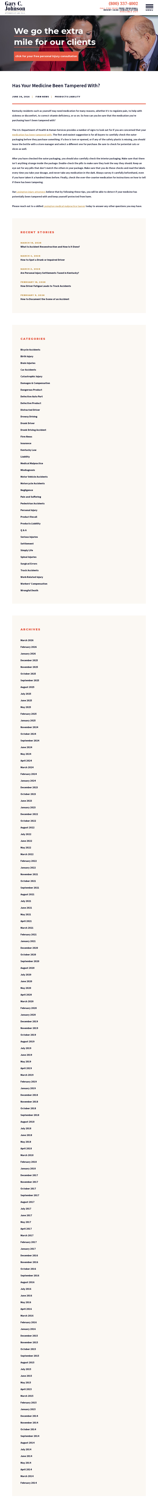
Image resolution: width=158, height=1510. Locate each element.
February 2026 (29, 646)
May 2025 (26, 707)
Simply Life (27, 550)
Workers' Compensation (34, 583)
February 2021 (29, 934)
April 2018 (26, 1148)
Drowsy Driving (29, 416)
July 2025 (26, 693)
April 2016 (26, 1309)
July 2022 (26, 834)
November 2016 (29, 1262)
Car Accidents (28, 369)
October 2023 (28, 794)
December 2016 (29, 1255)
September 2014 (30, 1436)
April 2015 (26, 1389)
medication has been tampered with (32, 134)
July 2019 (26, 1048)
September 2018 (30, 1115)
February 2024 (29, 774)
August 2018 (27, 1121)
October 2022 (28, 820)
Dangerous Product (31, 389)
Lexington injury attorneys (31, 191)
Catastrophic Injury (31, 376)
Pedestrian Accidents (33, 503)
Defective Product (31, 403)
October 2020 (28, 954)
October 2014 (28, 1429)
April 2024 (26, 760)
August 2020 (27, 967)
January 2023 (28, 807)
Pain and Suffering (31, 496)
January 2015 (28, 1409)
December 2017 (29, 1175)
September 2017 (30, 1195)
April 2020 (26, 994)
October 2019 (28, 1034)
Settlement (27, 543)
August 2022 (27, 827)
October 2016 (28, 1268)
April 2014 (26, 1469)
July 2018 (26, 1128)
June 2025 (26, 700)
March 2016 (27, 1315)
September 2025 (30, 680)
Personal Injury (29, 510)
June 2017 (26, 1215)
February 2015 (29, 1402)
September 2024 (30, 740)
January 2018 (28, 1168)
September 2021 (30, 887)
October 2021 (28, 881)
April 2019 (26, 1068)
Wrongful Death (29, 590)
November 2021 (29, 874)
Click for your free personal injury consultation (46, 56)
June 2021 (26, 907)
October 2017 (28, 1188)
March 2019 (27, 1074)
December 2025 (29, 660)
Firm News (26, 436)
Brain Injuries (28, 363)
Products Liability (30, 523)
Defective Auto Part (32, 396)
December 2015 (29, 1335)
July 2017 (26, 1208)
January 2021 (28, 941)
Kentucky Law (28, 450)
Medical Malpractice (32, 463)
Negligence (27, 490)
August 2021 (27, 894)
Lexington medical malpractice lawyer (64, 206)
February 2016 (29, 1322)
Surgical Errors (29, 563)
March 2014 (27, 1476)
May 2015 (26, 1382)
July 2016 (26, 1288)
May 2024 (26, 753)
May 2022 (26, 847)
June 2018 (26, 1135)
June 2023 (26, 800)
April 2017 (26, 1228)
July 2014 (26, 1449)
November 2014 (29, 1422)
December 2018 (29, 1095)
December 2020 (29, 947)
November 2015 (29, 1342)
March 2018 (27, 1155)
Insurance (26, 443)
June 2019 (26, 1054)
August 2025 (27, 687)
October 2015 (28, 1349)
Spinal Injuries (28, 557)
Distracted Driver (30, 409)
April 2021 (26, 921)
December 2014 (29, 1415)
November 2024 (29, 727)
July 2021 (26, 901)
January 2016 (28, 1329)
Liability (25, 456)
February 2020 (29, 1008)
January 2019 (28, 1088)
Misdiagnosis (28, 470)
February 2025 (29, 713)
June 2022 (26, 840)
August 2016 (27, 1282)
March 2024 (27, 767)
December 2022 (29, 814)
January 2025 (28, 720)
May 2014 (26, 1462)
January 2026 (28, 653)
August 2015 (27, 1362)
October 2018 (28, 1108)
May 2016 (26, 1302)
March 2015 (27, 1395)
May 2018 (26, 1141)
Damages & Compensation (35, 383)
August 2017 (27, 1202)
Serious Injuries (29, 536)
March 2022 (27, 854)
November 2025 (29, 667)
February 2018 (29, 1161)
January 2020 (28, 1014)
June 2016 (26, 1295)
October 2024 (28, 733)
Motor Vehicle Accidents (34, 476)
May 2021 (26, 914)
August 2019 (27, 1041)
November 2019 (29, 1028)
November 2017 (29, 1181)
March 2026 (27, 640)
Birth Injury (27, 356)
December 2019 (29, 1021)
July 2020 (26, 974)
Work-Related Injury (32, 577)
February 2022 (29, 860)
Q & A (24, 530)
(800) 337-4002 (123, 3)
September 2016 (30, 1275)
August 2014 (27, 1442)
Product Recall (29, 516)
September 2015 (30, 1355)
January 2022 (28, 867)
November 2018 (29, 1101)
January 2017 (28, 1248)
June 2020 (26, 981)
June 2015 (26, 1375)
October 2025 (28, 673)
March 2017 (27, 1235)
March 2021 (27, 927)
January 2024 (28, 780)
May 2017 (26, 1222)
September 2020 (30, 961)
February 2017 (29, 1242)
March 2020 (27, 1001)
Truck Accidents (30, 570)
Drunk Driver (28, 423)
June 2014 (26, 1456)
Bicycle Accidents (30, 349)
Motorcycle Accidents (33, 483)
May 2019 (26, 1061)
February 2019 (29, 1081)
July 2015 (26, 1369)
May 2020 (26, 988)
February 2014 (29, 1482)
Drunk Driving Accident (33, 429)
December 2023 (29, 787)
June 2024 (26, 747)
